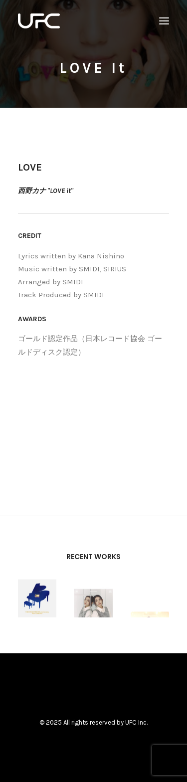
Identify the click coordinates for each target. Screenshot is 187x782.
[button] (164, 21)
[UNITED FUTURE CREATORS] (39, 20)
